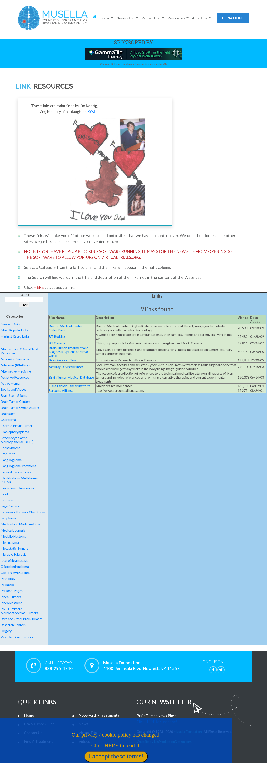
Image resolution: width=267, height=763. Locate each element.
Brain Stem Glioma (14, 395)
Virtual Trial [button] (151, 18)
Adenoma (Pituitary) (15, 365)
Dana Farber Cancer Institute (69, 386)
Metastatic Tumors (14, 548)
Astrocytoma (10, 383)
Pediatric (7, 585)
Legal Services (11, 506)
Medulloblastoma (13, 536)
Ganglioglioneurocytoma (18, 466)
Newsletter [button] (125, 18)
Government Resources (17, 488)
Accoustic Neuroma (15, 359)
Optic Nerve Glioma (15, 572)
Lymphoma (8, 518)
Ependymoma (10, 448)
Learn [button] (104, 18)
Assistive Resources (15, 377)
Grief (4, 494)
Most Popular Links (15, 330)
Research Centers (13, 625)
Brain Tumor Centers (15, 401)
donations (233, 18)
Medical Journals (13, 530)
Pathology (8, 578)
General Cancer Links (16, 472)
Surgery (6, 631)
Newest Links (10, 324)
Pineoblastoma (11, 603)
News (83, 724)
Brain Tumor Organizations (20, 407)
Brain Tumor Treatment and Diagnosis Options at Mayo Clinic (68, 352)
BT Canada (57, 343)
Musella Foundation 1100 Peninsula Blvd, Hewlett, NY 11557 (141, 665)
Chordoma (8, 420)
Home (29, 715)
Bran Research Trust (63, 360)
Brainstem (8, 413)
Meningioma (10, 542)
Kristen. (93, 111)
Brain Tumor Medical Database (71, 377)
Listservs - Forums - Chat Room (23, 512)
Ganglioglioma (11, 460)
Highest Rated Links (15, 336)
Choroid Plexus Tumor (17, 426)
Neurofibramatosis (14, 560)
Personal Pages (12, 591)
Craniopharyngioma (15, 432)
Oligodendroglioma (15, 566)
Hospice (7, 500)
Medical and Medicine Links (21, 524)
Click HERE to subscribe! (157, 721)
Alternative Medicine (16, 371)
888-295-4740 (58, 665)
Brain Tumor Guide (39, 724)
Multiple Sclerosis (13, 554)
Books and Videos (13, 389)
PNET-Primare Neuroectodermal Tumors (19, 611)
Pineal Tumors (11, 597)
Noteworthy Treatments (99, 715)
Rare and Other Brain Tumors (21, 619)
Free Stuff (8, 454)
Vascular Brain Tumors (17, 637)
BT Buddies (57, 336)
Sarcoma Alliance (61, 390)
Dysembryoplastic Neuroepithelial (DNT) (17, 440)
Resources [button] (177, 18)
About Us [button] (200, 18)
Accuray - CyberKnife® (66, 367)
